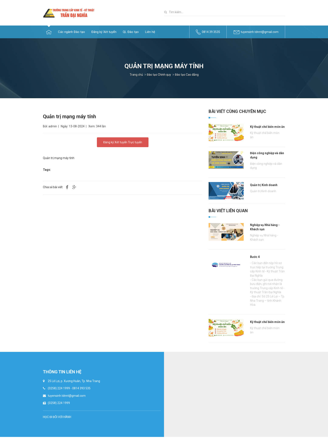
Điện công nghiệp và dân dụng (267, 155)
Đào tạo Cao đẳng (187, 74)
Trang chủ (136, 74)
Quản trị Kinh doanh (263, 185)
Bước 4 (255, 257)
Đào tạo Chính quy (159, 74)
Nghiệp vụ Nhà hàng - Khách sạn (265, 227)
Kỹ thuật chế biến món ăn (267, 126)
